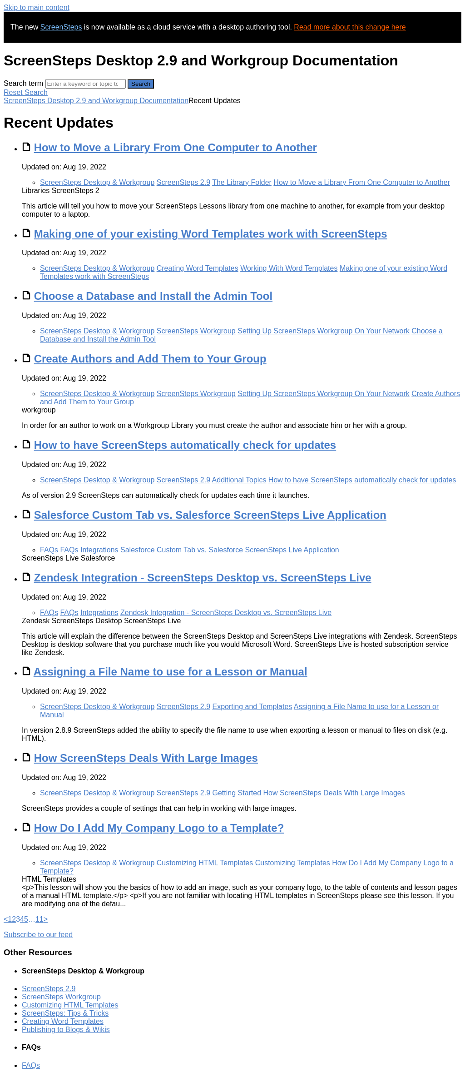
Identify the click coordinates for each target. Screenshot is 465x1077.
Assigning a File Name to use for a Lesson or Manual (170, 671)
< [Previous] (6, 919)
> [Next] (46, 919)
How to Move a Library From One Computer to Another (175, 147)
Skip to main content (36, 7)
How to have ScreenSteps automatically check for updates (185, 445)
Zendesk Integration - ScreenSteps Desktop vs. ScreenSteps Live (202, 577)
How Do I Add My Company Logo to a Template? (159, 828)
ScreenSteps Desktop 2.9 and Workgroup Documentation (96, 100)
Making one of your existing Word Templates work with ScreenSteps (210, 234)
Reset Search (26, 92)
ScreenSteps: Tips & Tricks (65, 1013)
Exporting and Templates (252, 706)
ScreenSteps (61, 27)
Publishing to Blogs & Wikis (66, 1029)
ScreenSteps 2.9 (183, 182)
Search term (23, 83)
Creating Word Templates (197, 268)
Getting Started (236, 793)
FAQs (49, 550)
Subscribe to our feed (38, 934)
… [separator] (31, 919)
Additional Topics (239, 480)
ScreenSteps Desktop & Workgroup (97, 182)
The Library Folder (242, 182)
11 (39, 919)
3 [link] (18, 919)
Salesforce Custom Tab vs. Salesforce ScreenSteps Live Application (210, 515)
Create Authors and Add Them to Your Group (150, 358)
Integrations (99, 550)
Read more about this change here (350, 27)
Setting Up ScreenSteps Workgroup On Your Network (323, 331)
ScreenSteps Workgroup (196, 331)
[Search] (85, 84)
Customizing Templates (292, 863)
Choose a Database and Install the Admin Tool (153, 296)
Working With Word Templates (288, 268)
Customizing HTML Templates (205, 863)
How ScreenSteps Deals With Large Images (146, 758)
